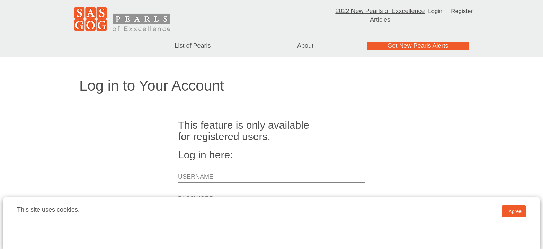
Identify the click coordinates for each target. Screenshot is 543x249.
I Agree (514, 211)
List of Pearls (193, 45)
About (305, 45)
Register (462, 11)
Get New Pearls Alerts (417, 45)
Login (434, 11)
